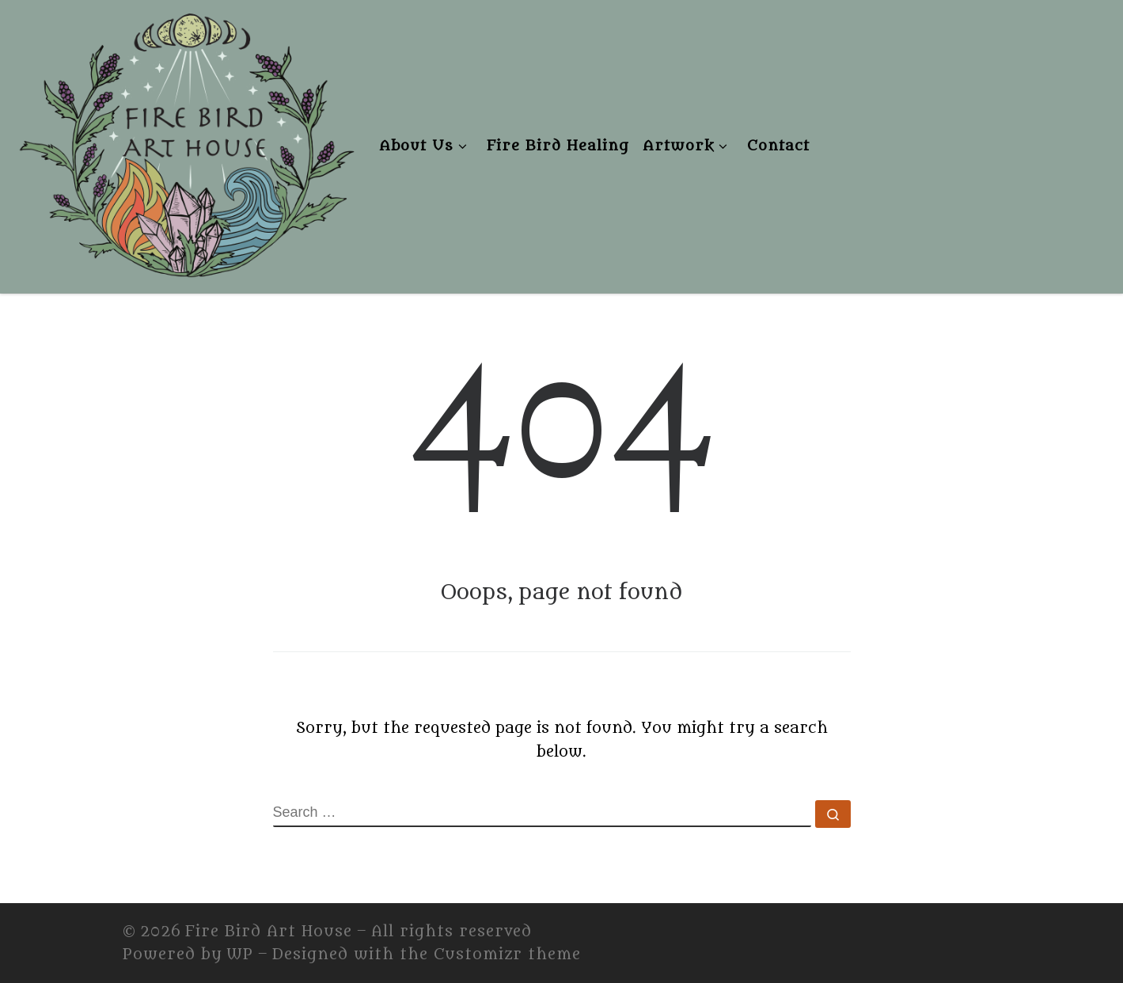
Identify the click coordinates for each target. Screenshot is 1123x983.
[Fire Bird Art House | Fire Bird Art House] (185, 142)
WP (239, 954)
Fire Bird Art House (268, 931)
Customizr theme (507, 954)
